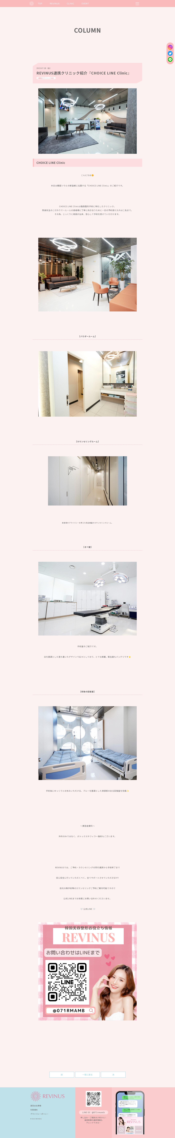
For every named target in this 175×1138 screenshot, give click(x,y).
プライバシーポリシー (39, 1114)
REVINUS (55, 3)
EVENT (85, 3)
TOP (40, 3)
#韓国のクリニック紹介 (46, 78)
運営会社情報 (35, 1105)
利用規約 (34, 1110)
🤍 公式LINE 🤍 (87, 908)
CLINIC (70, 3)
